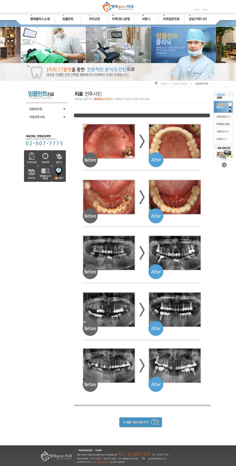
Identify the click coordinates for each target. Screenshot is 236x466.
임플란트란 (35, 109)
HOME (196, 10)
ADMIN (205, 10)
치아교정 (94, 18)
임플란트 (67, 18)
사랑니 (146, 18)
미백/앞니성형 (121, 18)
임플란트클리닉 (180, 83)
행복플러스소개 (40, 18)
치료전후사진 (37, 117)
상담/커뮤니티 (198, 18)
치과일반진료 (171, 18)
